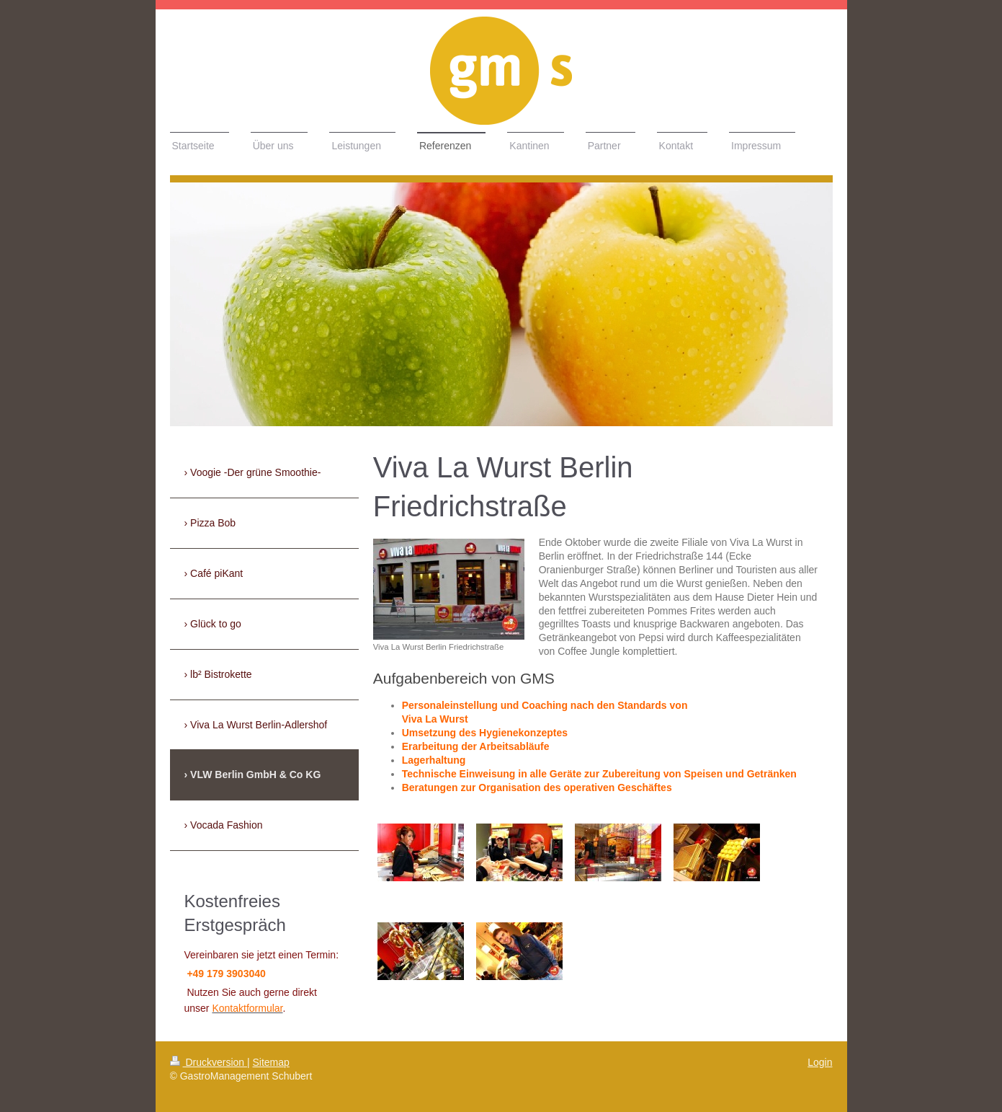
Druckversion (208, 1062)
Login (820, 1062)
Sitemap (271, 1062)
